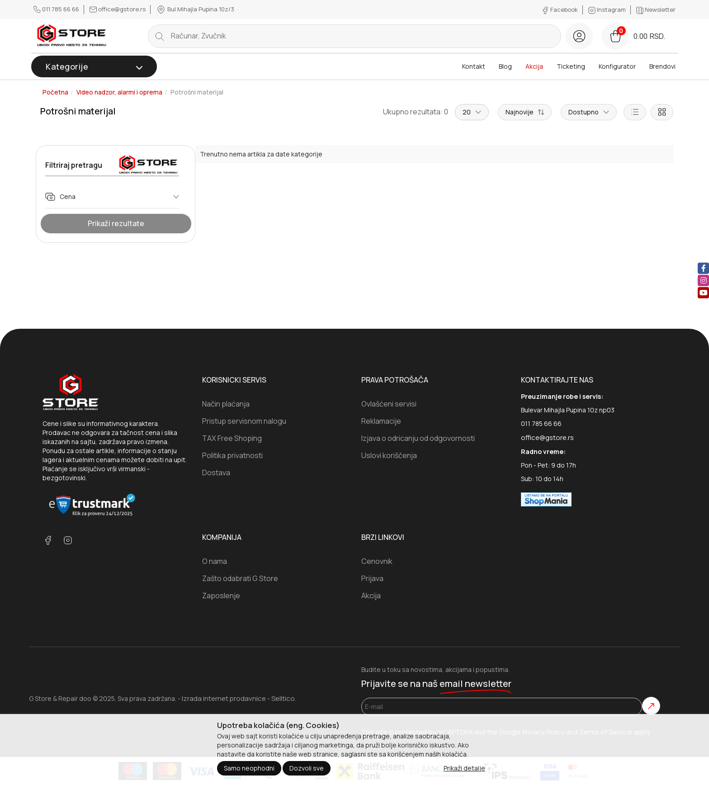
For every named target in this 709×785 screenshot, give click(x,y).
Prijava (372, 578)
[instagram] (703, 280)
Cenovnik (376, 561)
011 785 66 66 (56, 9)
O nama (214, 561)
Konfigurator (617, 66)
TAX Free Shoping (232, 438)
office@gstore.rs (118, 9)
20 (472, 112)
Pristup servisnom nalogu (244, 421)
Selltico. (283, 698)
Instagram (607, 9)
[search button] (160, 36)
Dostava (216, 473)
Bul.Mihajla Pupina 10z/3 (195, 9)
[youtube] (703, 292)
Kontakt (473, 66)
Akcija (534, 66)
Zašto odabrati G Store (240, 578)
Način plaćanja (226, 404)
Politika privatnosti (232, 455)
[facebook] (703, 268)
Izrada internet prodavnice (224, 698)
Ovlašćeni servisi (388, 404)
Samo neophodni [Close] (249, 768)
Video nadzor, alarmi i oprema (119, 92)
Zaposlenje (221, 596)
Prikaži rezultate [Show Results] (116, 223)
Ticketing (571, 66)
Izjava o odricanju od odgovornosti (418, 438)
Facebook (560, 9)
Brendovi (662, 66)
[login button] (579, 36)
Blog (505, 66)
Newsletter (656, 9)
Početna (55, 92)
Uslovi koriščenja (389, 455)
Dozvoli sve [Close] (306, 768)
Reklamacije (381, 421)
